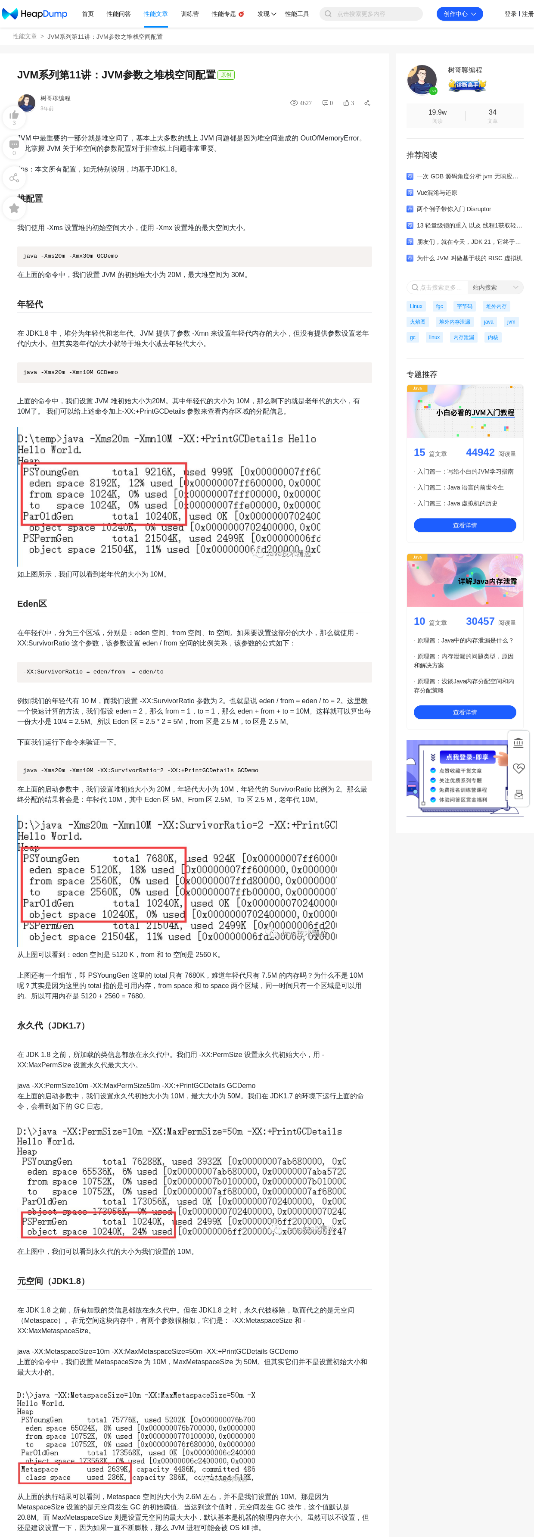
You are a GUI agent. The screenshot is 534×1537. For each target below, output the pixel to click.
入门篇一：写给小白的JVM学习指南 (465, 471)
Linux (416, 306)
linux (434, 337)
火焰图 (417, 322)
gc (413, 337)
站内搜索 (485, 287)
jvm (511, 322)
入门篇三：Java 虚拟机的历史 (457, 503)
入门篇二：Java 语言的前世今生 (460, 487)
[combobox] (496, 287)
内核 (493, 337)
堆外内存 (496, 306)
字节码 (464, 306)
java (489, 322)
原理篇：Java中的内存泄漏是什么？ (466, 640)
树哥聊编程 (55, 98)
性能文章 (25, 36)
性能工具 (297, 13)
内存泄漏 (463, 337)
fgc (439, 306)
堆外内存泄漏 (454, 322)
